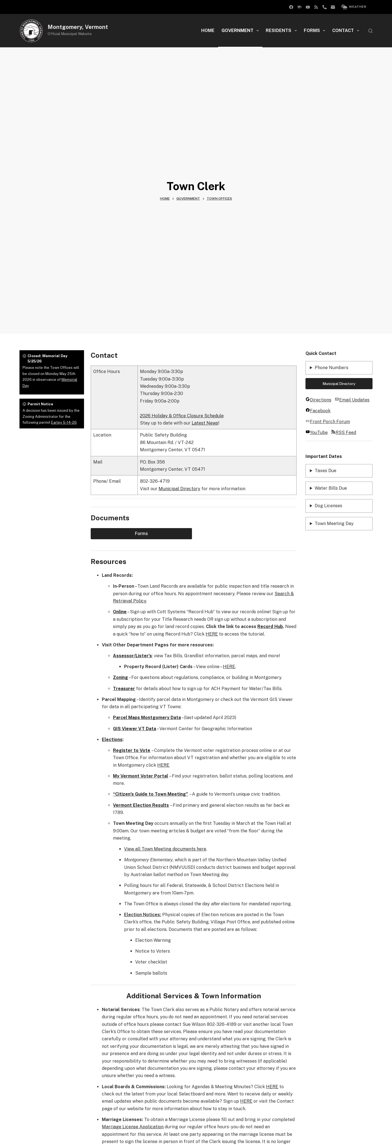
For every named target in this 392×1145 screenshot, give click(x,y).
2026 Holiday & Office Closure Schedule (182, 415)
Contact (346, 30)
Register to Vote (131, 750)
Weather (353, 7)
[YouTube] (308, 7)
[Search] (370, 31)
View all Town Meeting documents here (165, 849)
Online (120, 611)
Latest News (205, 423)
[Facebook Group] (291, 7)
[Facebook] (299, 7)
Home (208, 30)
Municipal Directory (179, 488)
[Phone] (324, 7)
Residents (282, 30)
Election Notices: (142, 914)
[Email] (333, 7)
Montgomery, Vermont (78, 27)
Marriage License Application (133, 1126)
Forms (315, 30)
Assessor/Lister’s (132, 655)
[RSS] (316, 7)
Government (241, 30)
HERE (212, 634)
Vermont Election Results (141, 805)
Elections (112, 739)
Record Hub (270, 626)
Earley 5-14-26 (64, 422)
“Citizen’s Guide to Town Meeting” (150, 794)
